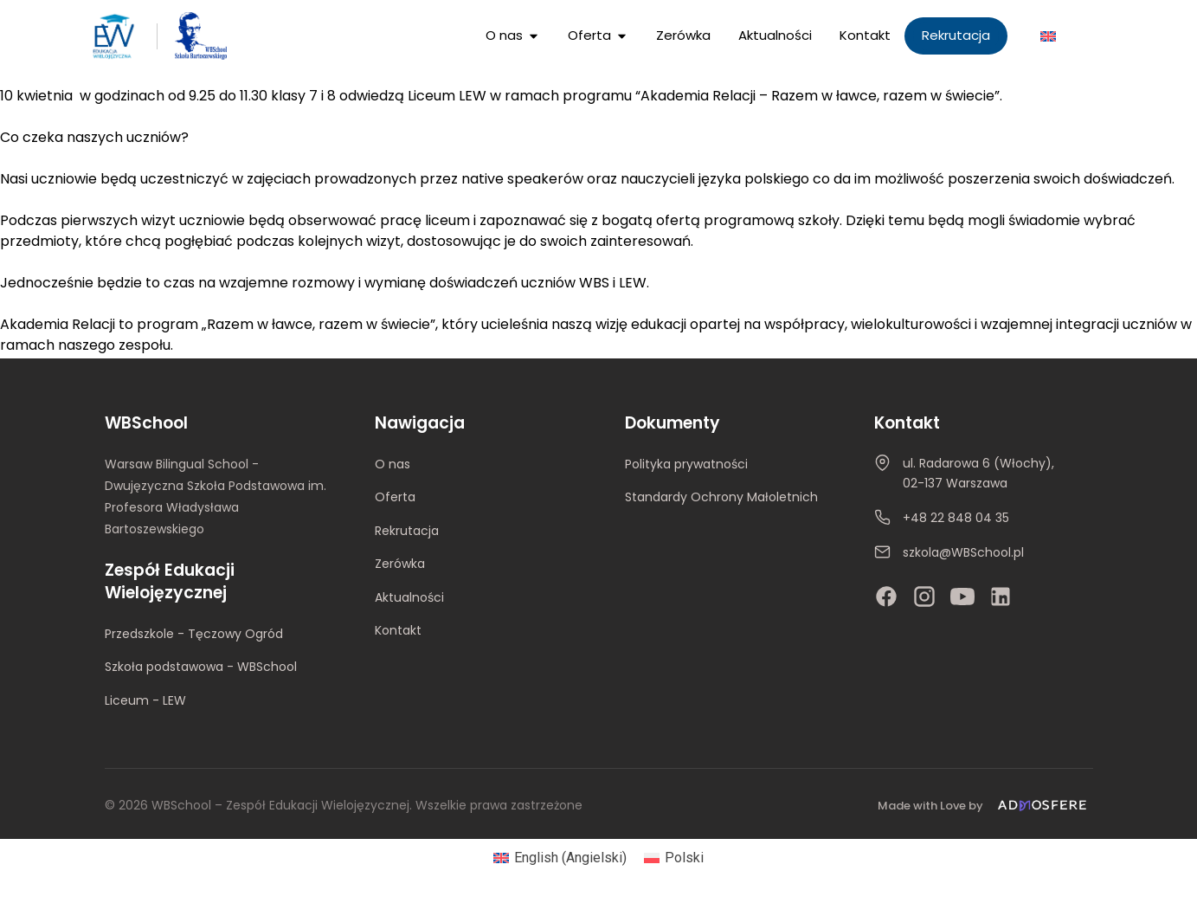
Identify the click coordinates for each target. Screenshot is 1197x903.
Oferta (395, 497)
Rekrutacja (407, 530)
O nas (392, 464)
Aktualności (409, 597)
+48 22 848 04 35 (956, 517)
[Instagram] (924, 596)
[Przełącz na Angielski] (1048, 36)
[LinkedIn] (1000, 596)
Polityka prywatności (686, 464)
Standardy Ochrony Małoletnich (721, 497)
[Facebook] (886, 596)
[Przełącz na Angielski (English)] (560, 858)
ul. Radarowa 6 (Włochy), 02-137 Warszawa (978, 474)
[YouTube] (962, 596)
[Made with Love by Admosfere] (985, 805)
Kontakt (398, 630)
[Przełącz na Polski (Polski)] (673, 858)
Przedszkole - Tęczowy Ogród (194, 633)
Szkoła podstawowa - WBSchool (201, 666)
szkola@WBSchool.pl (963, 552)
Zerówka (400, 563)
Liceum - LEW (145, 700)
